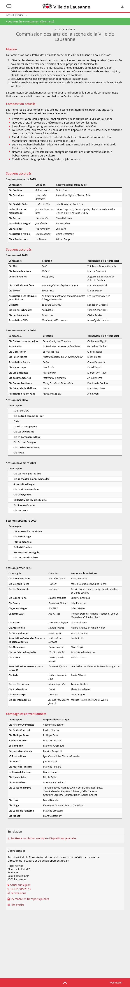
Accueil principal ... (16, 15)
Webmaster (116, 982)
